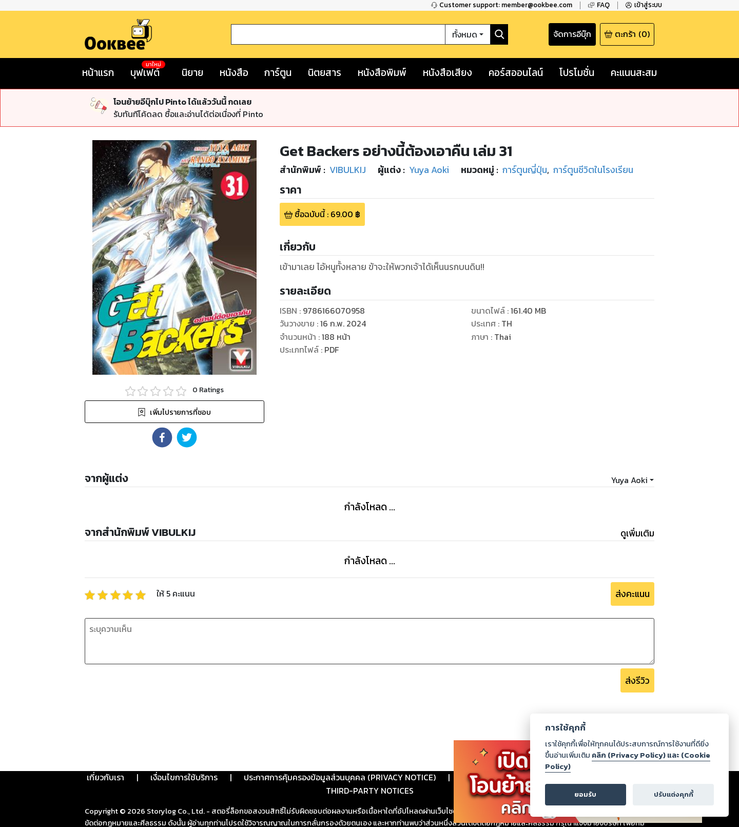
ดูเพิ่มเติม (637, 533)
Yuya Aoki (629, 480)
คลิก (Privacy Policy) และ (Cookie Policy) (627, 760)
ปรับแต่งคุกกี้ (673, 794)
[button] (162, 437)
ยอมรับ (585, 794)
